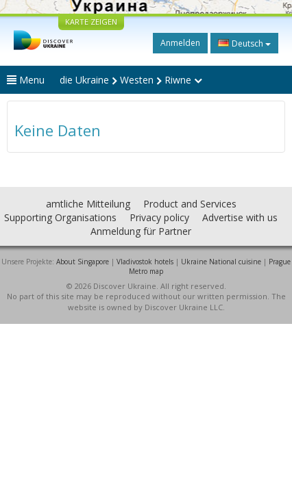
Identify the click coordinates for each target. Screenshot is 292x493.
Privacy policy (159, 217)
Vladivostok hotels (145, 261)
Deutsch (244, 43)
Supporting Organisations (60, 217)
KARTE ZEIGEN (91, 21)
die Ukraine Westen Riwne (131, 79)
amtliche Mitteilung (88, 203)
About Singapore (82, 261)
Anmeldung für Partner (140, 231)
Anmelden (180, 43)
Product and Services (189, 203)
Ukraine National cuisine (221, 261)
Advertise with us (240, 217)
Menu (26, 79)
